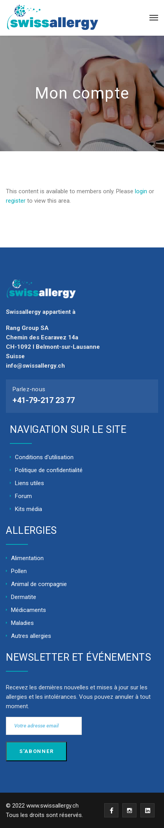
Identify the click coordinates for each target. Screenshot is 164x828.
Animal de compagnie (39, 584)
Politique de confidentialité (49, 470)
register (16, 200)
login (141, 191)
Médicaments (28, 610)
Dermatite (23, 597)
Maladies (22, 622)
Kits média (28, 509)
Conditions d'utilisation (44, 457)
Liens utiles (29, 483)
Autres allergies (31, 635)
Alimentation (27, 558)
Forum (23, 496)
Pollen (19, 571)
